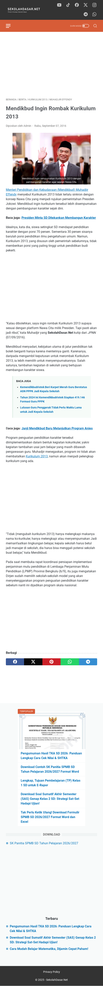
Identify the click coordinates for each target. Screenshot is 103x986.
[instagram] (94, 5)
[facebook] (77, 5)
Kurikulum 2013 (37, 456)
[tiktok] (68, 5)
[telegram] (85, 14)
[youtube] (59, 5)
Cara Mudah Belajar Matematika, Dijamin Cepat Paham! (49, 949)
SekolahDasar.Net (57, 979)
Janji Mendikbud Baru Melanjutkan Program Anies (57, 428)
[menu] (10, 25)
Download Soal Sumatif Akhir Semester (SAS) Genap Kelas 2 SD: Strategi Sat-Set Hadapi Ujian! (50, 798)
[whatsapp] (94, 14)
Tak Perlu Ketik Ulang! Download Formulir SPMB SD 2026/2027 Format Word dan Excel (50, 817)
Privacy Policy (51, 971)
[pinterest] (51, 661)
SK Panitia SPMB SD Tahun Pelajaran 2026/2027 (44, 843)
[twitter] (85, 5)
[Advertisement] (51, 65)
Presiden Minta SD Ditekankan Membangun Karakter (58, 218)
